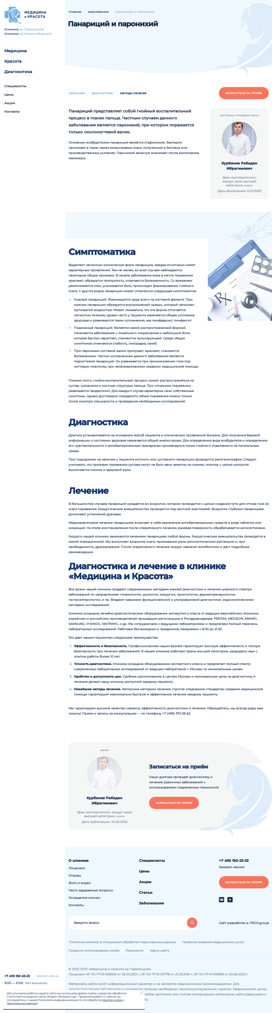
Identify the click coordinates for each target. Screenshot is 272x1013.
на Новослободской (35, 34)
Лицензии (77, 868)
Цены (8, 94)
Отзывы (75, 875)
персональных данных (22, 1003)
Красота (13, 61)
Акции (9, 103)
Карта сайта (159, 950)
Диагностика (18, 72)
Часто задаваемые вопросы (91, 890)
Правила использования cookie (94, 950)
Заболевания (151, 903)
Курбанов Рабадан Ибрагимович (239, 166)
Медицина (15, 51)
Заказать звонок (48, 976)
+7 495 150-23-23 (17, 976)
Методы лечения (133, 93)
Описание (77, 93)
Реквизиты (134, 950)
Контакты (12, 111)
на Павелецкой (31, 29)
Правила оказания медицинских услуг (213, 942)
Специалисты (15, 86)
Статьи (145, 893)
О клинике (79, 861)
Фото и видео (80, 883)
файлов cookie (112, 1000)
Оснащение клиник (84, 898)
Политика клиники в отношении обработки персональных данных (122, 942)
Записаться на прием (243, 93)
